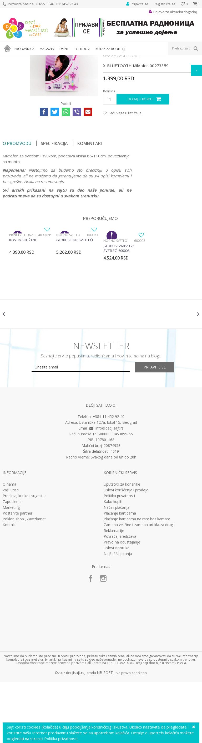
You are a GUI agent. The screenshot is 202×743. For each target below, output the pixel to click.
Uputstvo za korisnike (122, 545)
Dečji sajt (9, 58)
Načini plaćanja (116, 568)
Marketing (11, 568)
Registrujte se (164, 4)
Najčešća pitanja (118, 614)
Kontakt (9, 585)
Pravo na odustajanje (122, 603)
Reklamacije (114, 591)
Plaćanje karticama (120, 574)
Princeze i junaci (22, 292)
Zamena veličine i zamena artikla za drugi (139, 585)
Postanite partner (17, 574)
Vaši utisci (11, 550)
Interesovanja (132, 58)
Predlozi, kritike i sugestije (25, 556)
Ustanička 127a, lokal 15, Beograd (108, 483)
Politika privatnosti (119, 556)
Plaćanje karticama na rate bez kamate (137, 579)
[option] (30, 309)
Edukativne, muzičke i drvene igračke (91, 58)
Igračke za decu (49, 58)
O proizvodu (17, 201)
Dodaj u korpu (140, 156)
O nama (9, 545)
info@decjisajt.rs (109, 488)
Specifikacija (54, 201)
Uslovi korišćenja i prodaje (126, 550)
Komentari (89, 201)
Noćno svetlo (68, 292)
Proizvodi (27, 58)
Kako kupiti (113, 562)
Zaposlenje (12, 562)
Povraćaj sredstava (120, 597)
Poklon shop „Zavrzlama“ (24, 579)
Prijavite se (159, 427)
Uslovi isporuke (116, 608)
